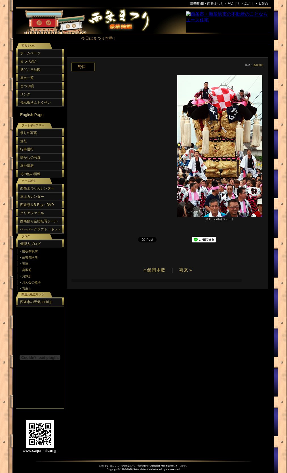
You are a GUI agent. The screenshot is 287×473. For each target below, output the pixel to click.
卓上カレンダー (32, 197)
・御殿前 (25, 270)
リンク (25, 94)
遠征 (23, 141)
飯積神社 (259, 65)
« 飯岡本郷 (154, 270)
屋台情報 (27, 166)
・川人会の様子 (30, 282)
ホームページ (30, 53)
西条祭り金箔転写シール (39, 221)
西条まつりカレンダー (37, 188)
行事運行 (27, 149)
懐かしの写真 (30, 157)
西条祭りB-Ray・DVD (37, 205)
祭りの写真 (28, 133)
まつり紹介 (28, 61)
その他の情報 (30, 174)
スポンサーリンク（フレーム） (228, 22)
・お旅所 (25, 276)
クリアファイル (32, 213)
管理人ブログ (30, 244)
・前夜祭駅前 (28, 251)
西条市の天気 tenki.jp (36, 302)
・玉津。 (25, 263)
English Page (32, 114)
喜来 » (185, 270)
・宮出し (25, 288)
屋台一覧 (27, 78)
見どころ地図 (30, 70)
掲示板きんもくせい (35, 103)
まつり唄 (27, 86)
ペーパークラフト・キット (40, 229)
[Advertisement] (166, 54)
